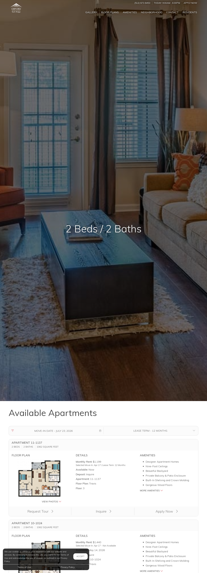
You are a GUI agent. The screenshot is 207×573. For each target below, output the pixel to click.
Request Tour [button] (40, 511)
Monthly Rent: (84, 461)
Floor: (79, 488)
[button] (100, 430)
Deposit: (80, 474)
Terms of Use (24, 567)
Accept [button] (80, 556)
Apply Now (190, 3)
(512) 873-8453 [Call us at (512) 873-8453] (142, 3)
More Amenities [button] (151, 490)
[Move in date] (53, 430)
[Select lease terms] (150, 430)
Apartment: (82, 479)
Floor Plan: (82, 483)
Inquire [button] (103, 511)
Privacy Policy (68, 567)
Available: (82, 469)
